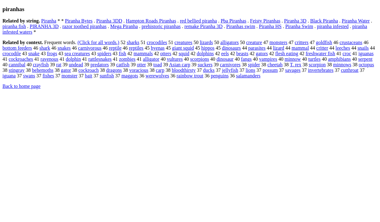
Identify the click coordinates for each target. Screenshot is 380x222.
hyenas (157, 48)
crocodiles (157, 42)
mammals (143, 53)
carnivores (230, 64)
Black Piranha (324, 20)
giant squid (183, 48)
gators (262, 53)
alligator (151, 59)
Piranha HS (270, 26)
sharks (133, 42)
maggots (129, 75)
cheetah (275, 64)
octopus (366, 64)
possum (270, 70)
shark (45, 48)
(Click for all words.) (98, 42)
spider (254, 64)
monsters (278, 42)
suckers (205, 64)
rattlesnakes (100, 59)
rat (58, 64)
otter (141, 64)
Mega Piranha (124, 26)
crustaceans (351, 42)
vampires (268, 59)
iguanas (366, 53)
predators (100, 64)
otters (165, 53)
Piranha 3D (295, 20)
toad (157, 64)
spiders (104, 53)
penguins (220, 75)
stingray (17, 70)
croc (347, 53)
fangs (246, 59)
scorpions (199, 59)
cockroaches (21, 59)
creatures (183, 42)
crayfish (41, 64)
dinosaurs (231, 48)
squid (184, 53)
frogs (52, 53)
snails (363, 48)
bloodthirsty (184, 70)
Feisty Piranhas (265, 20)
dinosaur (225, 59)
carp (160, 70)
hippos (207, 48)
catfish (122, 64)
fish (122, 53)
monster (69, 75)
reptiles (136, 48)
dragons (114, 70)
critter (322, 48)
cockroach (88, 70)
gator (66, 70)
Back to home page (21, 86)
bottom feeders (17, 48)
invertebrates (321, 70)
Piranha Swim (299, 26)
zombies (127, 59)
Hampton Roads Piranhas (151, 20)
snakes (64, 48)
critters (301, 42)
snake (34, 53)
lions (250, 70)
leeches (343, 48)
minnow (293, 59)
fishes (48, 75)
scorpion (317, 64)
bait (88, 75)
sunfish (107, 75)
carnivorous (90, 48)
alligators (229, 42)
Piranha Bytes (78, 20)
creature (254, 42)
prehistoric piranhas (161, 26)
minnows (342, 64)
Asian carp (179, 64)
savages (293, 70)
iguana (9, 75)
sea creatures (77, 53)
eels (225, 53)
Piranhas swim (240, 26)
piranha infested (333, 26)
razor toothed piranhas (84, 26)
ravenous (49, 59)
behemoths (42, 70)
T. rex (295, 64)
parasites (256, 48)
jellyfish (230, 70)
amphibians (339, 59)
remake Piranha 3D (203, 26)
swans (29, 75)
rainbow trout (190, 75)
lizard (278, 48)
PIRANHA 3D (44, 26)
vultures (175, 59)
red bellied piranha (198, 20)
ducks (208, 70)
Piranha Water (355, 20)
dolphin (73, 59)
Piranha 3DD (109, 20)
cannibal (17, 64)
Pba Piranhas (233, 20)
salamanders (248, 75)
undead (76, 64)
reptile (115, 48)
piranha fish (14, 26)
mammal (300, 48)
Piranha (48, 20)
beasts (242, 53)
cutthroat (349, 70)
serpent (365, 59)
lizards (206, 42)
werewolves (157, 75)
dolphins (205, 53)
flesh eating (286, 53)
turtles (314, 59)
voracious (138, 70)
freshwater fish (320, 53)
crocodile (11, 53)
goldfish (324, 42)
